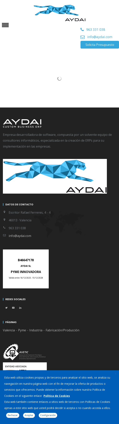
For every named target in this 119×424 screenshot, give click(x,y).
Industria (35, 330)
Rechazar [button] (13, 415)
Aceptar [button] (29, 415)
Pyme (22, 330)
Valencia (9, 330)
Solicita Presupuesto (99, 45)
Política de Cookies (57, 396)
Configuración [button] (48, 415)
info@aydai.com (99, 37)
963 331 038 (95, 29)
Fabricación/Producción (62, 330)
